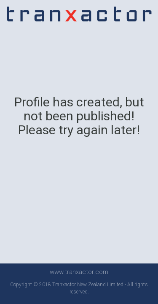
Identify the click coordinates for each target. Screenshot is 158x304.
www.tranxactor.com (79, 272)
